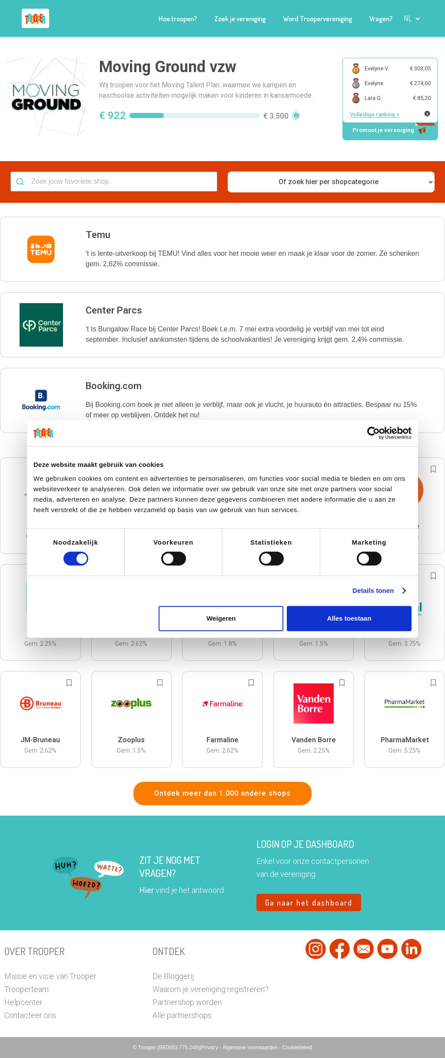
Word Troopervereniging (317, 18)
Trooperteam (26, 989)
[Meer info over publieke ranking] (427, 113)
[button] (412, 18)
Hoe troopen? (178, 18)
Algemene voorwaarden (250, 1048)
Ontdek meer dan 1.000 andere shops (222, 793)
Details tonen (373, 590)
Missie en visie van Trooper (50, 976)
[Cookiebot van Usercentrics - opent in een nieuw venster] (373, 433)
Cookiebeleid (297, 1048)
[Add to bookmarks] (433, 469)
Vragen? (380, 18)
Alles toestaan (349, 618)
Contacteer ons (30, 1015)
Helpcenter (23, 1002)
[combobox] (113, 182)
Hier (146, 890)
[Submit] (21, 181)
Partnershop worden (187, 1002)
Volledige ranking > (374, 114)
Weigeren (221, 618)
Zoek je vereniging (240, 18)
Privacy (210, 1048)
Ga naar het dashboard (308, 902)
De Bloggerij (173, 976)
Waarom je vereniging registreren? (211, 989)
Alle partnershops (182, 1015)
